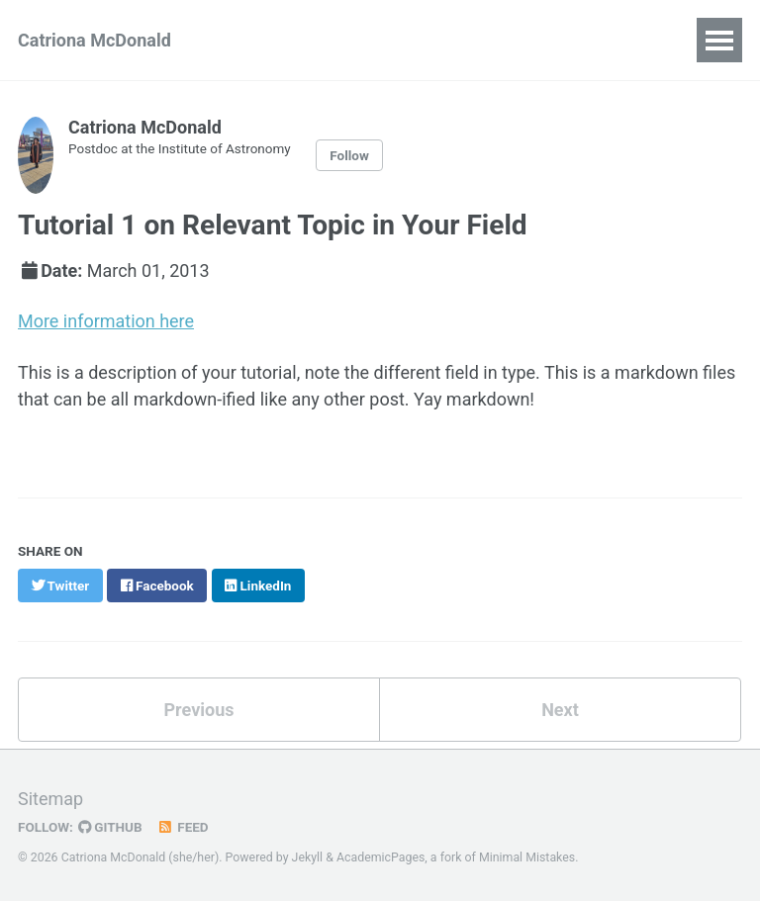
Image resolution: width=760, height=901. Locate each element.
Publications (291, 40)
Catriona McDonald (94, 40)
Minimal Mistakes (527, 855)
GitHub (110, 825)
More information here (106, 320)
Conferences (426, 40)
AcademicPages (380, 855)
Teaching (548, 40)
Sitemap (50, 796)
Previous (199, 708)
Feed (183, 825)
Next (560, 708)
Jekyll (308, 855)
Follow (349, 155)
